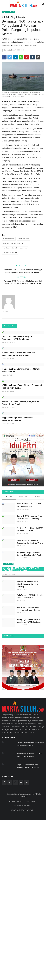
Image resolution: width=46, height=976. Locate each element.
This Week (8, 631)
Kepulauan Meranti (8, 12)
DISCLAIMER (30, 957)
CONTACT (20, 957)
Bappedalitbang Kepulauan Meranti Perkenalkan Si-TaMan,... (17, 552)
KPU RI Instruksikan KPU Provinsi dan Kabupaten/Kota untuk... (30, 900)
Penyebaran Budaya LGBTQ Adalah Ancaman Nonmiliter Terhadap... (28, 740)
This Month (23, 631)
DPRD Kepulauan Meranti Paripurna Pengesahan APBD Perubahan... (17, 360)
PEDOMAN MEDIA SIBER (22, 962)
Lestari (7, 50)
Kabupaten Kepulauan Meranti (13, 243)
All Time (37, 631)
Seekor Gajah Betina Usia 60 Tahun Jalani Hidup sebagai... (28, 765)
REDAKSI (12, 957)
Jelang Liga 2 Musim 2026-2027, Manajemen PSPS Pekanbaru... (30, 777)
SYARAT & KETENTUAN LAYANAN (22, 966)
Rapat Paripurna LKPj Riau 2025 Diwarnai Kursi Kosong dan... (29, 639)
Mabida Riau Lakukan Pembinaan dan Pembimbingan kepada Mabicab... (18, 398)
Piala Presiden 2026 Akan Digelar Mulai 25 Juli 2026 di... (30, 752)
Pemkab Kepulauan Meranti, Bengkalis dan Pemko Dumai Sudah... (21, 514)
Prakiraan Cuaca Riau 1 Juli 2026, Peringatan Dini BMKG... (30, 663)
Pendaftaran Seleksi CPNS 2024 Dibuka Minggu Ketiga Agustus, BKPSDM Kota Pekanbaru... (23, 271)
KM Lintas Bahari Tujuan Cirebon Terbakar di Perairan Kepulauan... (22, 475)
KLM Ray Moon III (8, 239)
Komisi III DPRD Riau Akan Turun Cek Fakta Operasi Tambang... (29, 651)
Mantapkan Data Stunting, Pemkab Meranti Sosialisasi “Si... (21, 437)
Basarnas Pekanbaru (10, 253)
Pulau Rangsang (23, 239)
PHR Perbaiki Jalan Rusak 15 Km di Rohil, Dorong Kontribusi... (29, 911)
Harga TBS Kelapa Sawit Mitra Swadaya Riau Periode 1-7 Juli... (30, 687)
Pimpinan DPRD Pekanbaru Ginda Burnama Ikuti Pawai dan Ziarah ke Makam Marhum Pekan (23, 282)
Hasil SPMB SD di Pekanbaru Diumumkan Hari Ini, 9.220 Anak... (30, 675)
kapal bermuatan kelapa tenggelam (15, 248)
